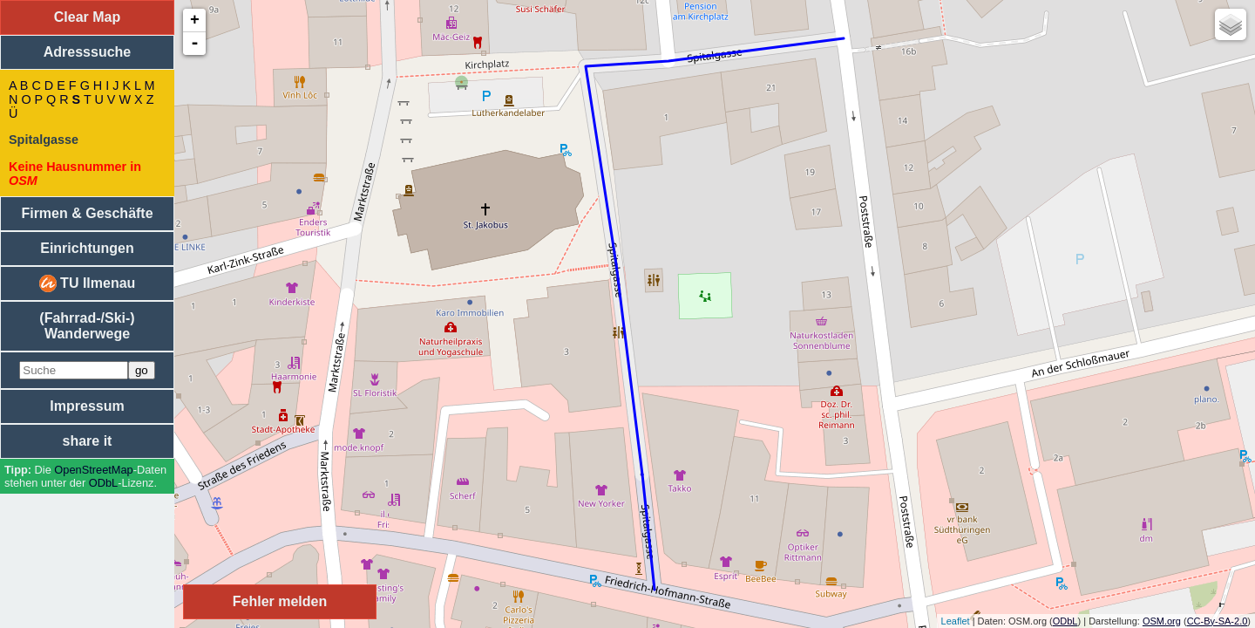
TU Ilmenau (87, 283)
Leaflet (955, 621)
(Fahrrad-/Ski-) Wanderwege (86, 326)
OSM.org (1162, 621)
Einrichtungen (87, 248)
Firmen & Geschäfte (87, 213)
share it (87, 440)
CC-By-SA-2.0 (1217, 621)
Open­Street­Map (93, 469)
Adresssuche (88, 51)
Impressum (87, 406)
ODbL (103, 482)
